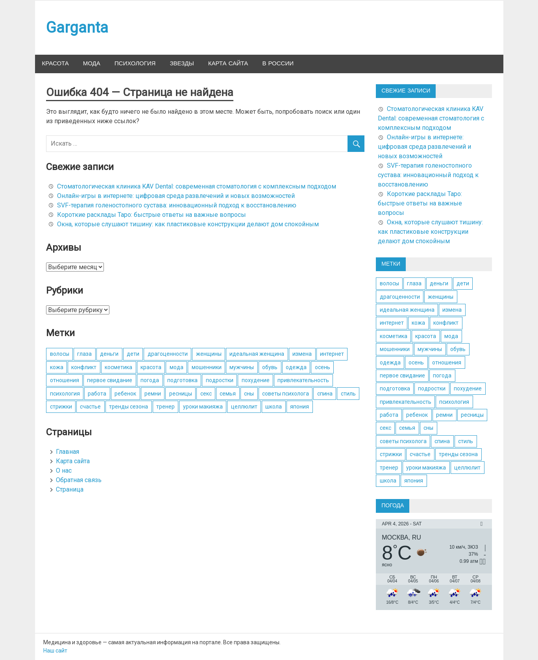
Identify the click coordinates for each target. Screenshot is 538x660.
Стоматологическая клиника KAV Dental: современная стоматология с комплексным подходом (196, 186)
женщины (209, 354)
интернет (332, 354)
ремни (152, 393)
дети (133, 354)
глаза (84, 354)
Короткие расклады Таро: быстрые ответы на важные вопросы (151, 214)
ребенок (125, 393)
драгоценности (168, 354)
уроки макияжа (203, 406)
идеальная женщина (256, 354)
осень (322, 367)
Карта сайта (228, 63)
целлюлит (244, 406)
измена (302, 354)
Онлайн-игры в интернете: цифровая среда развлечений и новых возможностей (176, 196)
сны (249, 393)
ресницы (180, 393)
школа (273, 406)
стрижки (61, 406)
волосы (59, 354)
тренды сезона (128, 406)
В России (278, 63)
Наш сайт (55, 650)
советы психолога (285, 393)
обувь (269, 367)
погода (150, 380)
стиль (348, 393)
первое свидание (109, 380)
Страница (69, 489)
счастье (90, 406)
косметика (118, 367)
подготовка (182, 380)
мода (176, 367)
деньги (109, 354)
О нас (64, 470)
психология (65, 393)
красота (151, 367)
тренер (165, 406)
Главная (67, 451)
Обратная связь (79, 480)
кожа (56, 367)
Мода (91, 63)
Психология (135, 63)
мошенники (207, 367)
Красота (55, 63)
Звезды (182, 63)
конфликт (83, 367)
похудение (256, 380)
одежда (296, 367)
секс (206, 393)
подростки (219, 380)
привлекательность (303, 380)
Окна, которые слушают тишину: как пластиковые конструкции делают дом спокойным (188, 224)
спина (325, 393)
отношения (64, 380)
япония (299, 406)
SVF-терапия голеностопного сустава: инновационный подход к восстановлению (176, 205)
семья (228, 393)
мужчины (241, 367)
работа (97, 393)
